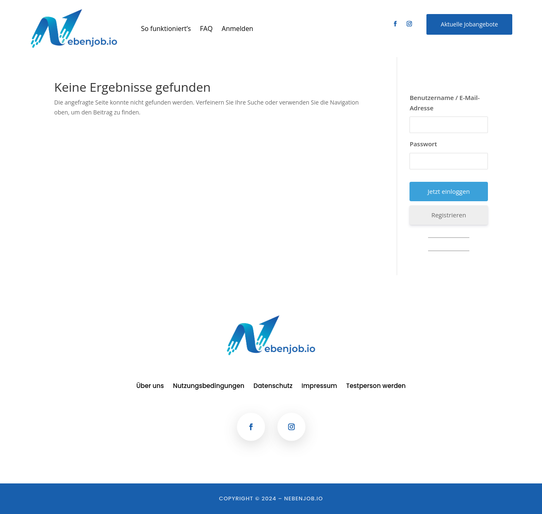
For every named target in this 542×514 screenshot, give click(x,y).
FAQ (206, 28)
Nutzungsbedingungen (208, 386)
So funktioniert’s (166, 28)
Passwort (423, 144)
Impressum (319, 386)
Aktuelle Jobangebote (469, 24)
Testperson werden (376, 386)
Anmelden (237, 28)
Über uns (150, 386)
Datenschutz (273, 386)
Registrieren (448, 215)
